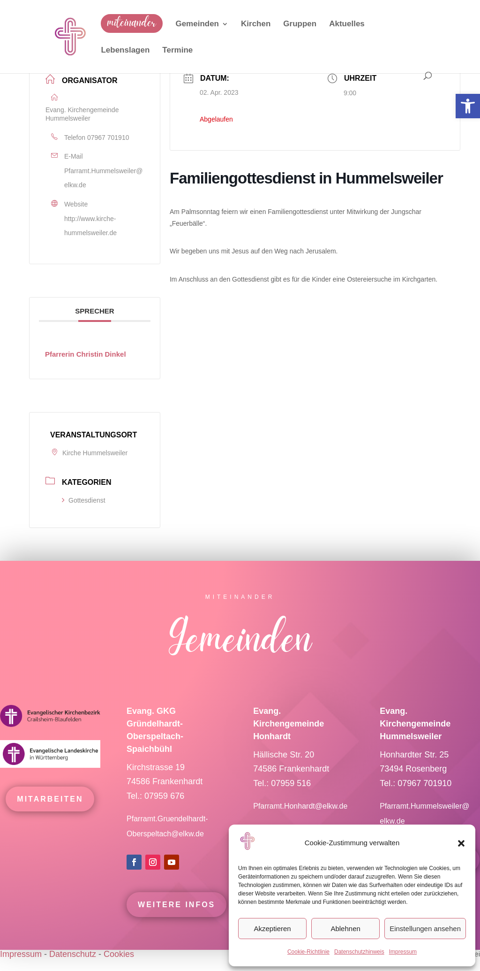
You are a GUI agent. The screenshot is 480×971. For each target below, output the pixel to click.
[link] (468, 106)
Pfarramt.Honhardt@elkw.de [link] (301, 820)
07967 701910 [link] (108, 137)
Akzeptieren (272, 929)
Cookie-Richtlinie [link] (308, 951)
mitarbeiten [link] (50, 812)
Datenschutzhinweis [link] (359, 951)
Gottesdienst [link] (83, 500)
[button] (461, 843)
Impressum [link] (403, 951)
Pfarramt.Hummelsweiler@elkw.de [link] (103, 178)
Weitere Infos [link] (176, 918)
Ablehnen (345, 929)
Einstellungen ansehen (425, 929)
